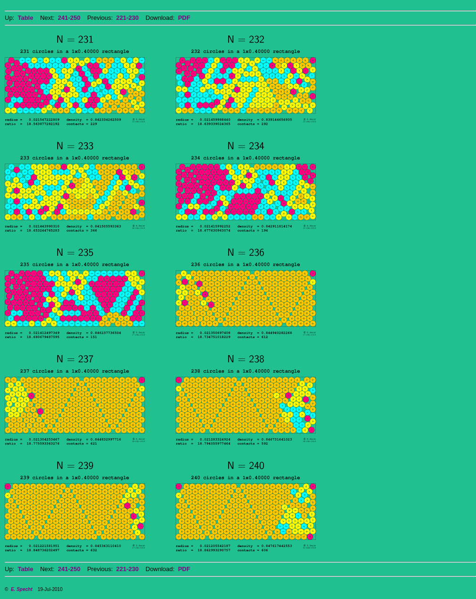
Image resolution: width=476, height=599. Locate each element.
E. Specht (22, 589)
